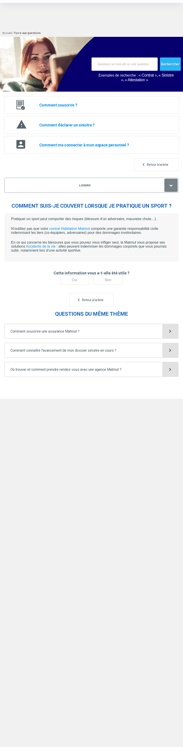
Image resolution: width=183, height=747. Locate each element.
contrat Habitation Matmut (69, 229)
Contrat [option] (148, 75)
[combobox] (125, 64)
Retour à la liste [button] (157, 164)
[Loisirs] (91, 185)
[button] (91, 331)
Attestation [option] (136, 80)
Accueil (7, 33)
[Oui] (74, 280)
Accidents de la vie (41, 246)
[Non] (108, 280)
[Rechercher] (170, 64)
